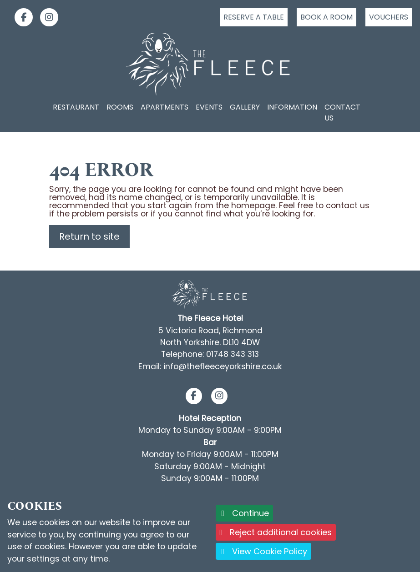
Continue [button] (244, 513)
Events (209, 107)
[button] (193, 396)
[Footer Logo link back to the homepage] (210, 294)
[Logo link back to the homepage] (210, 64)
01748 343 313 (232, 354)
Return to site (89, 236)
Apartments (164, 107)
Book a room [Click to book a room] (326, 17)
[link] (20, 17)
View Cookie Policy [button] (264, 551)
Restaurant (76, 107)
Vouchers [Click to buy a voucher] (388, 17)
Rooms (119, 107)
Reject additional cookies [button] (276, 532)
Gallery (245, 107)
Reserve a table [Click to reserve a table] (253, 17)
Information (292, 107)
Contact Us (342, 112)
